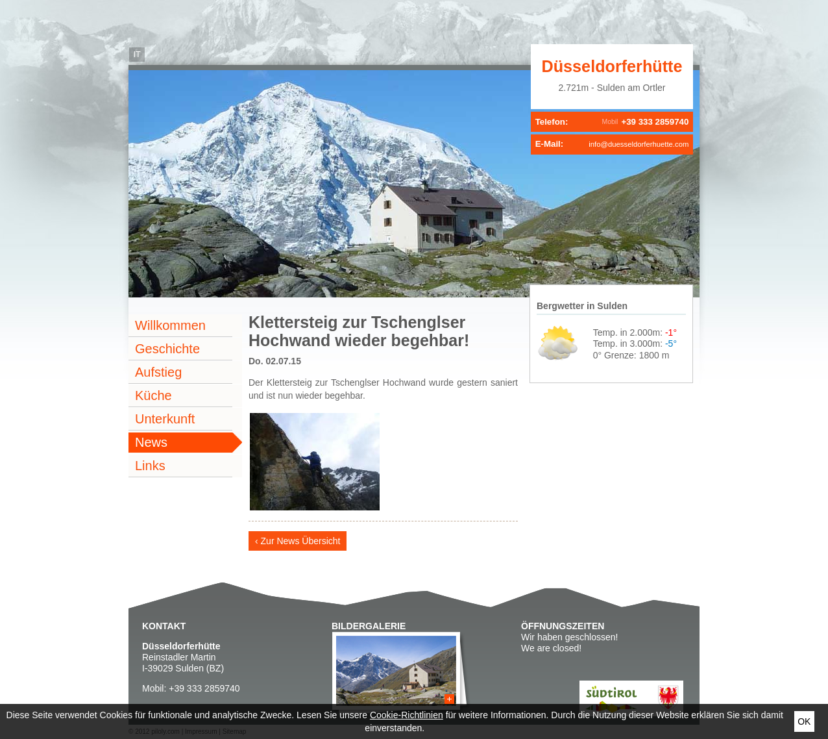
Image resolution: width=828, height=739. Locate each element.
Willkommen (170, 325)
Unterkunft (165, 419)
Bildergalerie (369, 626)
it (136, 54)
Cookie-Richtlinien (406, 715)
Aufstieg (158, 372)
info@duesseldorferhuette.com (638, 144)
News (151, 442)
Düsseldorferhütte (612, 66)
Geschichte (167, 349)
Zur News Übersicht (301, 541)
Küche (153, 395)
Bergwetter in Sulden (582, 306)
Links (150, 465)
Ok (804, 721)
